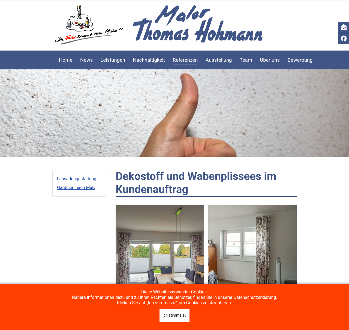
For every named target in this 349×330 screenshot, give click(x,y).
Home (66, 60)
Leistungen (113, 60)
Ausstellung (219, 60)
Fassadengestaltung (76, 178)
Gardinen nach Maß (76, 187)
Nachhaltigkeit (149, 60)
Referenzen (185, 60)
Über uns (270, 60)
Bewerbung (299, 60)
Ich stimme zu (174, 315)
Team (246, 60)
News (86, 60)
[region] (174, 113)
